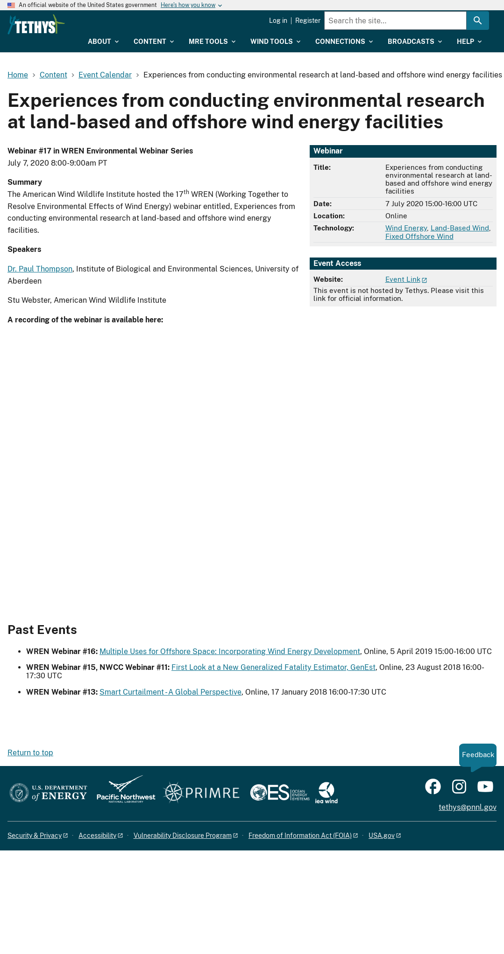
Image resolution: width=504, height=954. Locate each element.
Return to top (30, 752)
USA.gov (382, 835)
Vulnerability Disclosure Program (183, 835)
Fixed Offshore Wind (419, 236)
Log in (278, 20)
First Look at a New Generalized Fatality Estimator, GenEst (273, 667)
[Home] (88, 24)
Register (307, 20)
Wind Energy (406, 228)
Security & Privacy (34, 835)
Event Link (402, 279)
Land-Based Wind (460, 228)
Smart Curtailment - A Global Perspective (170, 692)
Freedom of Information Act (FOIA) (300, 835)
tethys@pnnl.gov (468, 807)
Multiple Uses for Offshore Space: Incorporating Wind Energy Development (229, 651)
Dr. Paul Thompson (39, 269)
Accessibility (97, 835)
